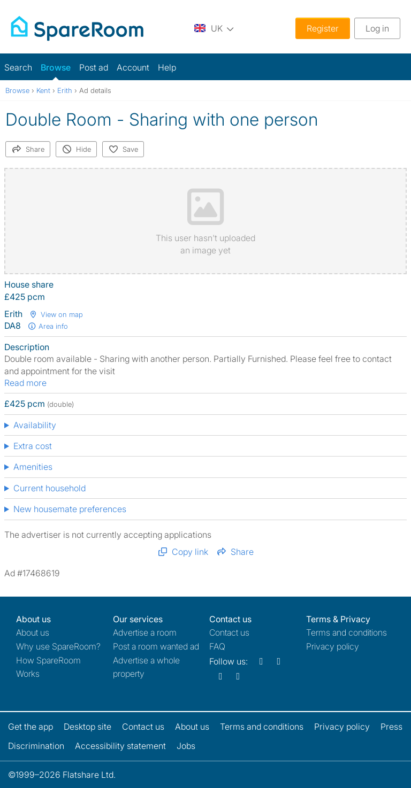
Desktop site (87, 726)
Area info (47, 326)
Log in (377, 28)
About (32, 632)
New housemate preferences (69, 509)
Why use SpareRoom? (58, 646)
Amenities (32, 466)
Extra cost (32, 446)
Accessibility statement (120, 745)
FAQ (217, 646)
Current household (49, 488)
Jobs (186, 745)
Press (391, 726)
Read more (25, 382)
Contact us (229, 632)
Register (323, 28)
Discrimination (36, 745)
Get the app (30, 726)
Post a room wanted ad (156, 646)
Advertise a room (145, 632)
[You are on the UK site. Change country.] (214, 28)
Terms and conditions (346, 632)
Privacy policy (332, 646)
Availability (34, 425)
